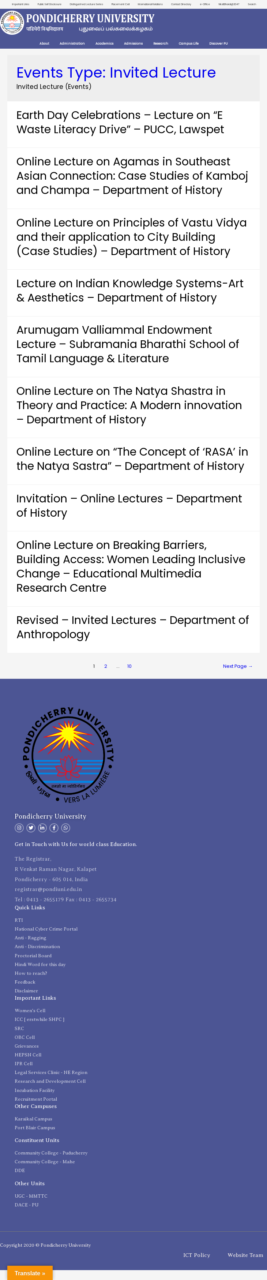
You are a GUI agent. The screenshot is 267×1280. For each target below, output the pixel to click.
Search (251, 14)
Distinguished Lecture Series (90, 5)
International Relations (160, 5)
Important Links (19, 5)
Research (160, 53)
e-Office (219, 5)
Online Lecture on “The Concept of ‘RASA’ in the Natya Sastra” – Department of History (132, 469)
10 (129, 676)
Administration (72, 53)
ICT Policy (196, 1265)
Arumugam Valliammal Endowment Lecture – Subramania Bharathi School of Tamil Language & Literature (127, 354)
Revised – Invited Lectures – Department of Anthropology (132, 637)
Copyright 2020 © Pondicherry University (45, 1254)
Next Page (238, 676)
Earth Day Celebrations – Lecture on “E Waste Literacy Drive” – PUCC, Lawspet (120, 132)
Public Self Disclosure (50, 5)
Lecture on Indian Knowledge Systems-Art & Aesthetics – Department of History (130, 300)
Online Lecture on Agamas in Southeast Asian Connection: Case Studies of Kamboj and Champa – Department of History (132, 186)
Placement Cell (128, 5)
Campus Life (189, 53)
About (44, 53)
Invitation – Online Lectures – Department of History (129, 516)
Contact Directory (193, 5)
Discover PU (218, 53)
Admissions (133, 53)
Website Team (245, 1265)
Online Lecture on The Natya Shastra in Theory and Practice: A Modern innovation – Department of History (129, 415)
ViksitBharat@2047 (244, 5)
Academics (104, 53)
